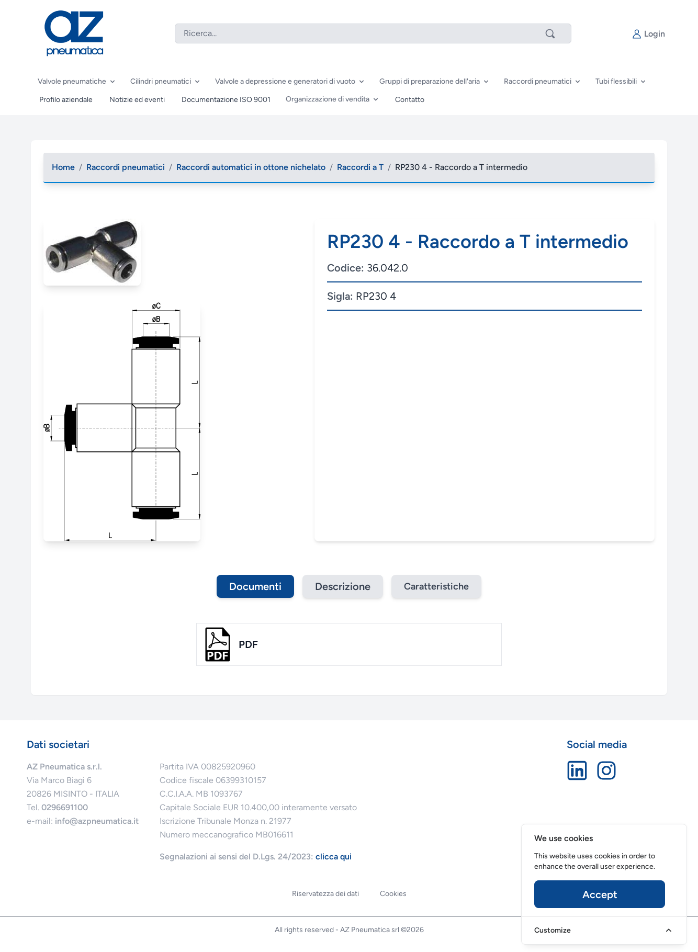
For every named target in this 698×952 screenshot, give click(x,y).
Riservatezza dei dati (325, 893)
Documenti (255, 586)
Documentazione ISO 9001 (226, 99)
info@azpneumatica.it (97, 821)
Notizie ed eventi (137, 99)
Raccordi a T (360, 167)
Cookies (393, 893)
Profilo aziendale (66, 99)
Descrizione (342, 586)
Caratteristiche (436, 586)
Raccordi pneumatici (125, 167)
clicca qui (334, 857)
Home (63, 167)
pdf (248, 644)
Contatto (409, 99)
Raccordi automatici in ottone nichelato (250, 167)
